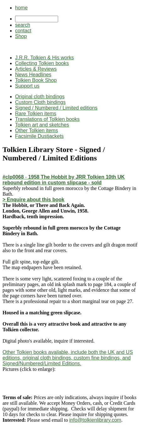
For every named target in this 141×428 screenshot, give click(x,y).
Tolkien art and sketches (42, 124)
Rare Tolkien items (35, 113)
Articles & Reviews (36, 69)
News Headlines (33, 74)
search (22, 25)
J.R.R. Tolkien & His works (44, 57)
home (21, 7)
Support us (27, 86)
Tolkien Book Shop (36, 80)
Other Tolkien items (36, 130)
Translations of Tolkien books (47, 119)
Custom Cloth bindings (40, 102)
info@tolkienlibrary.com (95, 420)
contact (23, 30)
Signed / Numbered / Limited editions (56, 108)
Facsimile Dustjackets (39, 136)
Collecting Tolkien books (42, 63)
